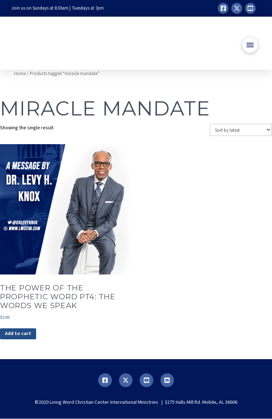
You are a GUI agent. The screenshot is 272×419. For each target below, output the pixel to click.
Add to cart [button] (18, 334)
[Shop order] (241, 130)
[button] (250, 45)
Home (20, 73)
